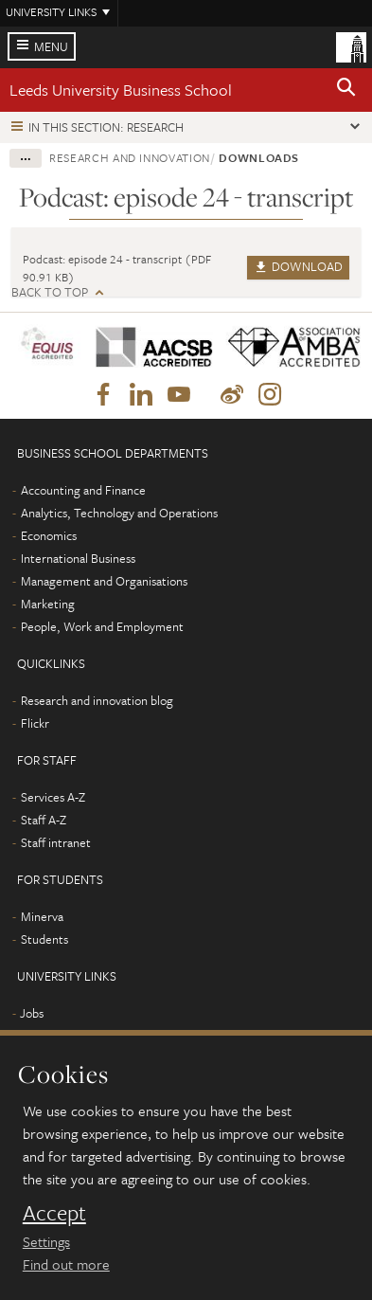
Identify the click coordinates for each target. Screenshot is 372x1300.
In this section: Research (106, 126)
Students (44, 939)
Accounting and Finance (83, 489)
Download (298, 266)
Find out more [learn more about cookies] (66, 1264)
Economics (49, 535)
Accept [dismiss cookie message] (54, 1212)
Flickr (35, 722)
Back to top (49, 292)
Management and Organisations (104, 580)
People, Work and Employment (102, 626)
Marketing (48, 603)
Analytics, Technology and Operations (119, 512)
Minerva (42, 916)
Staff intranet (56, 842)
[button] (346, 90)
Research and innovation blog (97, 700)
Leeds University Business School (120, 89)
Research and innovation (129, 157)
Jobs (32, 1012)
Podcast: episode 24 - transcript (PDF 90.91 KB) (117, 267)
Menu (51, 46)
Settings (46, 1241)
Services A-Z (53, 796)
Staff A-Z (43, 819)
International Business (78, 558)
